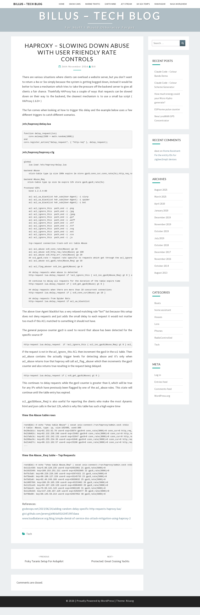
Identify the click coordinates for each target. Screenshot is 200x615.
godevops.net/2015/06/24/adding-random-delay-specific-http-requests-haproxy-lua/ (71, 509)
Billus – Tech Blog (27, 4)
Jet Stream (126, 4)
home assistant (162, 309)
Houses (158, 317)
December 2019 (162, 217)
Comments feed (163, 388)
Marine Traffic (92, 4)
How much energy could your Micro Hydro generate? (167, 98)
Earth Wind (110, 4)
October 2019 (161, 231)
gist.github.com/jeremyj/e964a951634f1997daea (50, 513)
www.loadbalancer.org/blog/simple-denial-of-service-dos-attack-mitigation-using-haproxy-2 (76, 518)
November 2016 (162, 258)
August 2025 (160, 189)
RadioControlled (163, 337)
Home (61, 4)
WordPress (107, 600)
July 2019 (159, 238)
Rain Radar (160, 4)
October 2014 (161, 265)
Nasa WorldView (178, 4)
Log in (157, 374)
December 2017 (162, 252)
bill (94, 66)
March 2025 (160, 196)
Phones (158, 330)
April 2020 (159, 203)
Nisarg (130, 600)
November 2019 (162, 224)
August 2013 (160, 272)
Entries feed (160, 381)
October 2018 (161, 245)
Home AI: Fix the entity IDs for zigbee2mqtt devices (167, 155)
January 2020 (161, 210)
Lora (156, 323)
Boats (157, 303)
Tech (29, 534)
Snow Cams (75, 4)
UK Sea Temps (143, 4)
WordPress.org (162, 395)
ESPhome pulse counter (167, 109)
